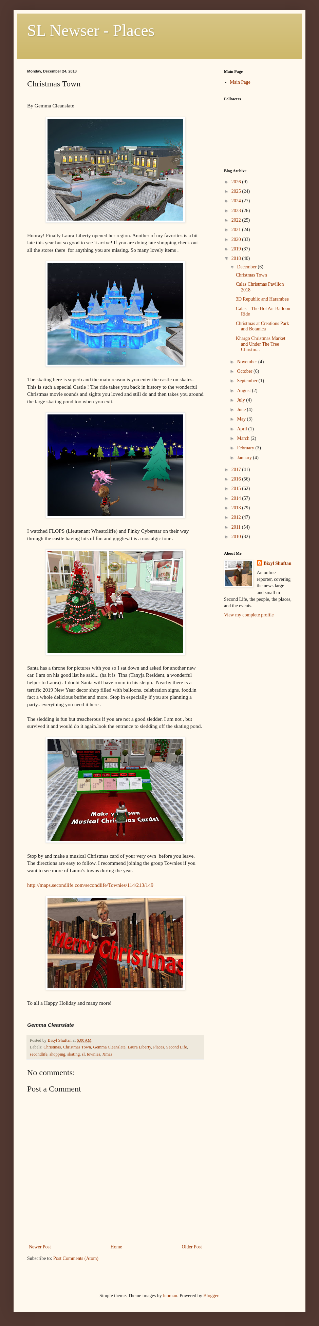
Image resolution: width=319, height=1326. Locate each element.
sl (83, 1054)
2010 (236, 536)
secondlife (39, 1054)
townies (93, 1054)
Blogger (210, 1295)
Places (158, 1047)
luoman (170, 1295)
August (244, 390)
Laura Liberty (139, 1047)
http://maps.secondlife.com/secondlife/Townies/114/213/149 (90, 885)
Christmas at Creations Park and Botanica (262, 326)
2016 (236, 479)
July (241, 400)
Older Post (192, 1246)
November (247, 361)
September (247, 380)
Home (116, 1246)
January (245, 457)
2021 (236, 229)
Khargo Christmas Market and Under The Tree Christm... (260, 344)
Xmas (107, 1054)
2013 (236, 507)
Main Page (240, 82)
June (242, 409)
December (247, 266)
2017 (236, 469)
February (246, 447)
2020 (236, 239)
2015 (236, 488)
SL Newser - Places (90, 30)
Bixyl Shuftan (278, 563)
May (242, 419)
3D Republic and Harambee (262, 299)
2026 (236, 181)
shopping (57, 1054)
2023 (236, 210)
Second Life (176, 1047)
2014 (236, 498)
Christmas (52, 1047)
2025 (236, 191)
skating (74, 1054)
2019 (236, 248)
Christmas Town (77, 1047)
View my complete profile (249, 614)
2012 (236, 517)
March (243, 438)
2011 (236, 527)
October (245, 371)
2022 (236, 220)
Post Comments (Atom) (75, 1258)
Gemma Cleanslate (109, 1047)
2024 (236, 200)
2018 (236, 258)
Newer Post (40, 1246)
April (242, 428)
